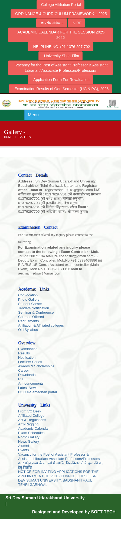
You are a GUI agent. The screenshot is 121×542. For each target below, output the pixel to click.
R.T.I (21, 379)
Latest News (28, 388)
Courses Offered (31, 317)
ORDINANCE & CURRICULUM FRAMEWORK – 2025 (60, 14)
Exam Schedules (31, 433)
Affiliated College (31, 416)
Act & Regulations (32, 420)
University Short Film (60, 56)
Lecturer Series (30, 362)
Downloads (26, 375)
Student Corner (30, 304)
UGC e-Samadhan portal (37, 392)
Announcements (31, 383)
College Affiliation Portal (60, 4)
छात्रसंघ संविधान (52, 23)
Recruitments (28, 321)
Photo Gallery (29, 299)
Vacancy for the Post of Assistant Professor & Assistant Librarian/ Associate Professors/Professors (60, 68)
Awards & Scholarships (36, 366)
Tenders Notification (33, 308)
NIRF (76, 23)
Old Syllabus (28, 330)
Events (23, 450)
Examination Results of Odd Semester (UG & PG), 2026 (60, 89)
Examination (28, 349)
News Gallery (28, 441)
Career (23, 370)
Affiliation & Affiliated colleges (41, 325)
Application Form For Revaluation (60, 79)
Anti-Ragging (28, 424)
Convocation (28, 295)
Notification (26, 357)
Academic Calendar (33, 428)
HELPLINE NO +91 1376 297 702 (60, 47)
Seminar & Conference (36, 312)
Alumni (23, 446)
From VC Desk (29, 411)
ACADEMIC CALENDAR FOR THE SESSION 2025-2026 (61, 35)
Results (24, 353)
